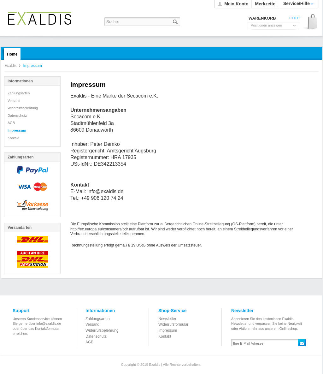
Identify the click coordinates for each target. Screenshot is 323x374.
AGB (11, 123)
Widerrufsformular (173, 324)
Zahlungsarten (19, 93)
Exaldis (39, 18)
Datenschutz (17, 115)
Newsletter (167, 319)
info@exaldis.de (105, 191)
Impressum (17, 130)
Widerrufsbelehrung (23, 108)
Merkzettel (265, 3)
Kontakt (13, 138)
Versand (14, 101)
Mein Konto (236, 3)
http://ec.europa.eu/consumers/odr (99, 229)
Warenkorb (310, 22)
